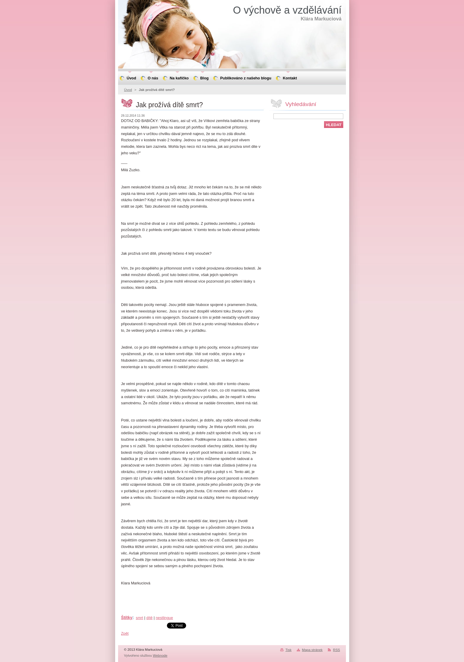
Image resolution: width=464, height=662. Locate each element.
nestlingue (164, 617)
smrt (139, 617)
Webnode (160, 655)
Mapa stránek (312, 650)
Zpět (125, 633)
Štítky (126, 617)
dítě (149, 617)
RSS (336, 650)
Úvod (128, 90)
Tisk (288, 650)
